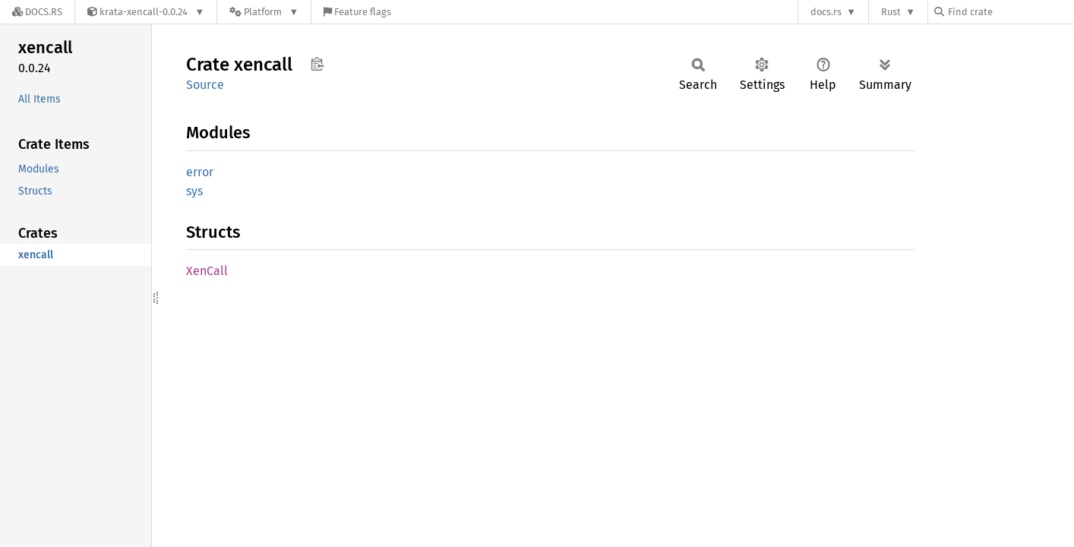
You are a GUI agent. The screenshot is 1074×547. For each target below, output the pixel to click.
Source (205, 84)
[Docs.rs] (37, 12)
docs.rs (826, 11)
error (199, 172)
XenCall (207, 271)
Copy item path (317, 64)
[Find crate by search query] (1010, 12)
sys (194, 191)
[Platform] (264, 12)
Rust (891, 11)
